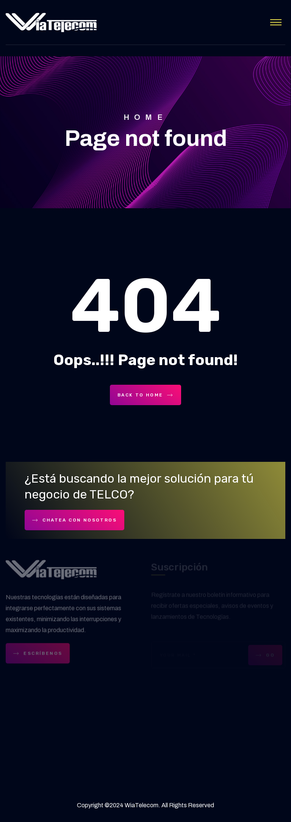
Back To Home (145, 395)
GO (265, 655)
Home (145, 117)
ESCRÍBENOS (37, 654)
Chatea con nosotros (74, 520)
